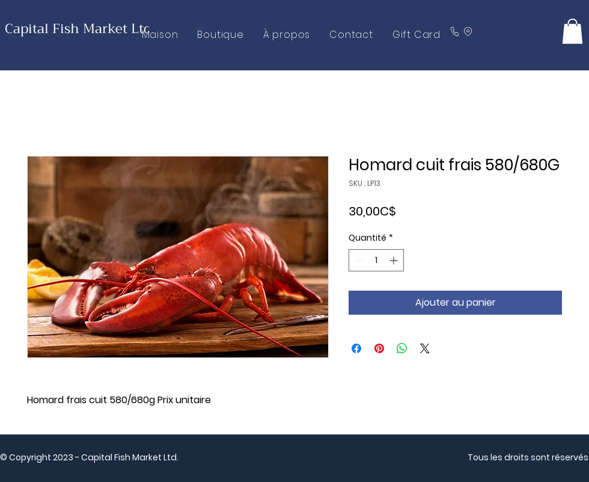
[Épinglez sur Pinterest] (379, 348)
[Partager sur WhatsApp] (402, 348)
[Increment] (394, 260)
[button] (572, 31)
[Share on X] (425, 348)
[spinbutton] (376, 260)
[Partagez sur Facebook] (356, 348)
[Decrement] (357, 260)
